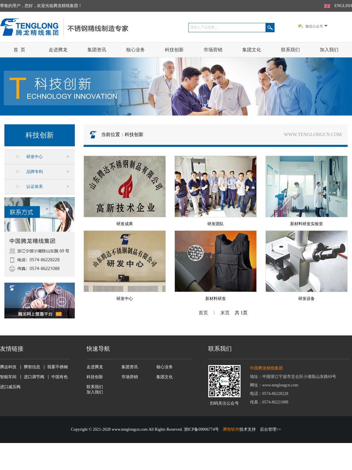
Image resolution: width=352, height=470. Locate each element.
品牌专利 (34, 171)
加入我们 (329, 49)
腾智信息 (32, 367)
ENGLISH (343, 6)
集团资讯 (96, 49)
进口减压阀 (10, 387)
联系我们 (290, 49)
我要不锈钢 (57, 367)
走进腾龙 (58, 49)
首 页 (19, 49)
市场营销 (213, 49)
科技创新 (174, 49)
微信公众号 (316, 26)
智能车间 (8, 377)
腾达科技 (8, 367)
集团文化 (251, 49)
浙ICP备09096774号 (201, 429)
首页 (203, 312)
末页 (225, 312)
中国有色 (59, 377)
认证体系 (34, 186)
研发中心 (34, 157)
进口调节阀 (34, 377)
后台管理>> (270, 429)
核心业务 (135, 49)
